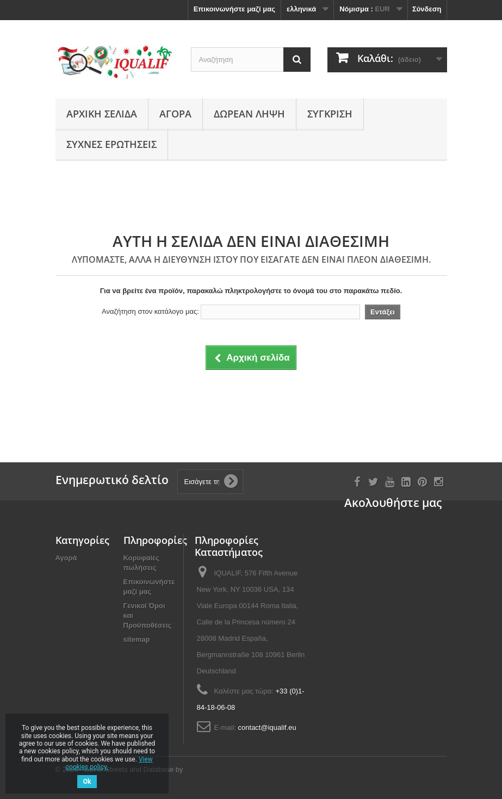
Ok (87, 781)
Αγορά (175, 113)
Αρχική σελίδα (101, 113)
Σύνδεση (427, 9)
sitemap (136, 639)
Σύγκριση (329, 113)
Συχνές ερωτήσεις (111, 144)
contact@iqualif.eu (267, 727)
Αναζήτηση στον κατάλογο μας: (150, 311)
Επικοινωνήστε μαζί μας (234, 9)
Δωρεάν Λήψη (249, 113)
